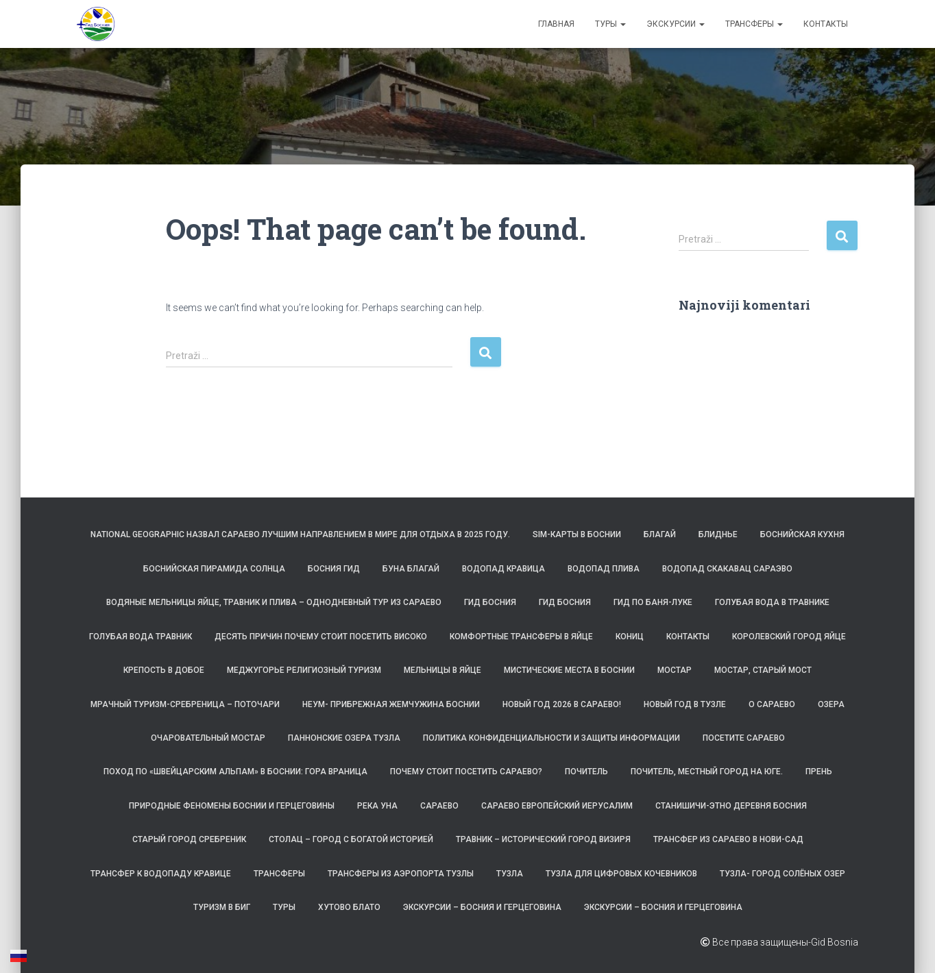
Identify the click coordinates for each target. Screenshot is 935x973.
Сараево (439, 806)
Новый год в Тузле (685, 704)
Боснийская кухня (802, 534)
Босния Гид (334, 569)
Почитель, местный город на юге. (707, 771)
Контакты (825, 24)
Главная (556, 24)
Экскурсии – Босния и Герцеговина (482, 907)
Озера (831, 704)
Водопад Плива (604, 569)
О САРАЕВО (772, 704)
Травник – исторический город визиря (543, 839)
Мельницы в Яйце (442, 670)
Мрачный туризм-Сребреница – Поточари (185, 704)
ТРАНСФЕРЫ (754, 24)
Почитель (586, 771)
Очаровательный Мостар (208, 738)
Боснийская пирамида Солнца (214, 569)
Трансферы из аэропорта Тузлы (401, 873)
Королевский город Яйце (789, 636)
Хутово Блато (349, 907)
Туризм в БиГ (221, 907)
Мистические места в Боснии (569, 670)
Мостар (674, 670)
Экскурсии (675, 24)
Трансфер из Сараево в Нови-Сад (728, 839)
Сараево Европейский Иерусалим (557, 806)
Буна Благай (410, 569)
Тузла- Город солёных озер (782, 873)
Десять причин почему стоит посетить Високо (321, 636)
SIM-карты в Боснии (577, 534)
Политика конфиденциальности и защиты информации (551, 738)
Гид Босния (490, 602)
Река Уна (377, 806)
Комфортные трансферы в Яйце (521, 636)
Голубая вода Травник (140, 636)
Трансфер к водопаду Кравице (160, 873)
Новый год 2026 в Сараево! (561, 704)
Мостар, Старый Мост (763, 670)
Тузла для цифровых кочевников (621, 873)
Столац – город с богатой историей (351, 839)
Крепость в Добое (163, 670)
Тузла (509, 873)
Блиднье (718, 534)
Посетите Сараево (744, 738)
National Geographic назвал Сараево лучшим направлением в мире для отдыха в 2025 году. (300, 534)
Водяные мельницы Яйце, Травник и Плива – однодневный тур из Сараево (273, 602)
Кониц (630, 636)
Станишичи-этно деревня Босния (731, 806)
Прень (818, 771)
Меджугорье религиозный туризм (304, 670)
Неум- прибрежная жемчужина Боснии (391, 704)
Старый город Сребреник (189, 839)
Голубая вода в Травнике (772, 602)
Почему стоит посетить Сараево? (466, 771)
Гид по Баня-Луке (653, 602)
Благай (660, 534)
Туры (610, 24)
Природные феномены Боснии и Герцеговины (232, 806)
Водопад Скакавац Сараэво (727, 569)
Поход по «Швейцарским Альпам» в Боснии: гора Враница (235, 771)
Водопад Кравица (503, 569)
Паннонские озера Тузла (344, 738)
